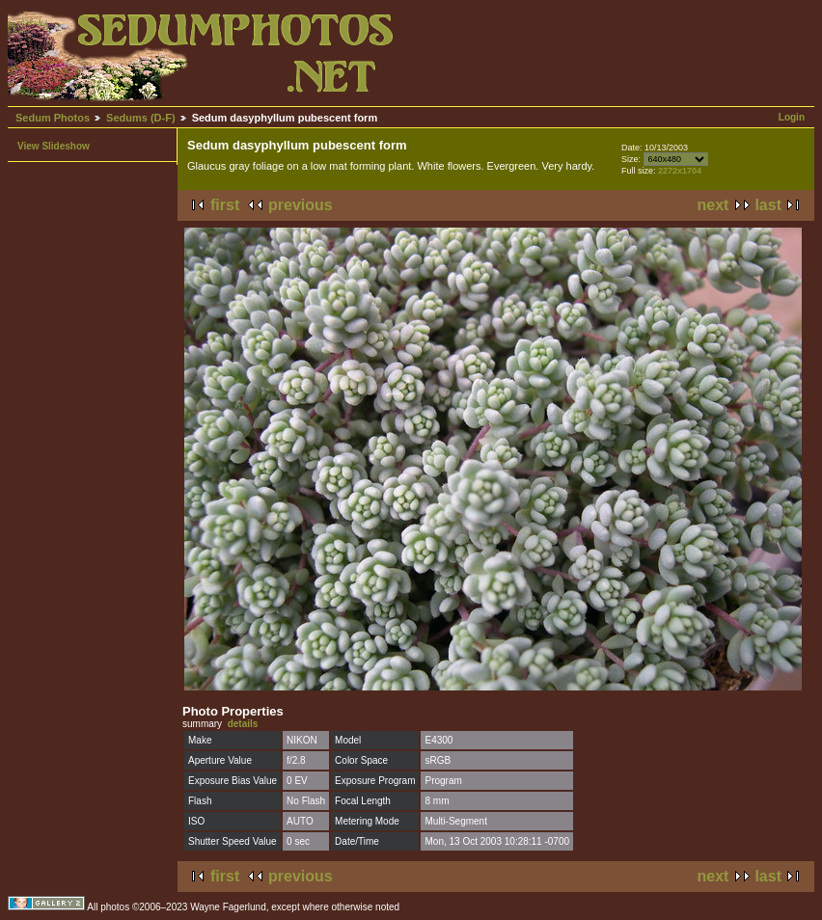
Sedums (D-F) (141, 117)
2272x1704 (679, 171)
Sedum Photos (52, 117)
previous (300, 205)
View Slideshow (53, 146)
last (767, 205)
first (224, 205)
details (243, 723)
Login (792, 117)
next (713, 205)
